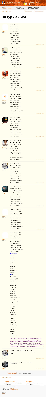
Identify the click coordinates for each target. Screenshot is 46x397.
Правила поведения (14, 389)
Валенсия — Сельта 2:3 (7, 8)
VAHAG (3, 368)
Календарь (26, 2)
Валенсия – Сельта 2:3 (10, 381)
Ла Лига (32, 2)
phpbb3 (3, 393)
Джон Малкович (4, 147)
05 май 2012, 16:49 (40, 136)
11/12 (10, 11)
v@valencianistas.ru (14, 386)
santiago (4, 100)
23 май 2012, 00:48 (40, 358)
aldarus (3, 170)
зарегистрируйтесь (39, 10)
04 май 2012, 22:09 (40, 67)
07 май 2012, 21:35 (40, 159)
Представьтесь (28, 10)
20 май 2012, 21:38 (40, 346)
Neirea (3, 54)
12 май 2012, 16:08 (40, 229)
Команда (38, 2)
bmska (3, 31)
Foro (3, 11)
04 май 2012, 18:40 (40, 44)
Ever (3, 123)
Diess (3, 77)
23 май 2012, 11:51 (40, 368)
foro (7, 2)
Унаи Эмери (29, 381)
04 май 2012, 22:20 (40, 90)
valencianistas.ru (15, 2)
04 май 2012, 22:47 (40, 113)
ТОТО (6, 11)
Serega (3, 193)
